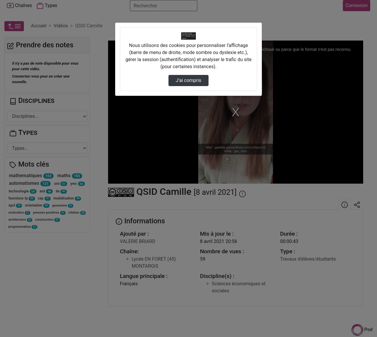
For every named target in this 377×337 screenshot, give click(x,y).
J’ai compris (188, 80)
